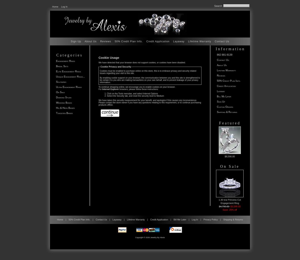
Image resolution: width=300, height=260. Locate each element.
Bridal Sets (62, 66)
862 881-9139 (224, 54)
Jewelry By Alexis (157, 237)
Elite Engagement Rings (68, 71)
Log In (64, 6)
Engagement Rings (65, 61)
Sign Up (76, 41)
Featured (230, 123)
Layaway (178, 41)
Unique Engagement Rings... (70, 76)
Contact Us (222, 41)
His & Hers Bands (65, 107)
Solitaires (61, 81)
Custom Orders (225, 106)
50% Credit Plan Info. (129, 41)
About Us (90, 41)
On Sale (60, 92)
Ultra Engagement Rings (69, 87)
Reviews (105, 41)
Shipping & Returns (227, 112)
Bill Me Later (224, 96)
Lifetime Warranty (199, 41)
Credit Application (157, 41)
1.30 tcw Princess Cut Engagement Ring (230, 187)
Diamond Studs (63, 97)
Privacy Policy (211, 219)
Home (55, 6)
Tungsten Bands (64, 113)
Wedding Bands (64, 102)
